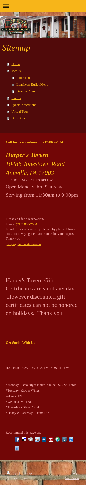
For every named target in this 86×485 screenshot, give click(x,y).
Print (13, 473)
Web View (72, 478)
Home (16, 64)
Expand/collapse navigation (43, 6)
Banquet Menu (26, 91)
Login (75, 473)
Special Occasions (24, 105)
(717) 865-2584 (26, 224)
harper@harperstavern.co (24, 244)
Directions (19, 118)
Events (16, 98)
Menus (16, 71)
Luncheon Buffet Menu (32, 84)
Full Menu (23, 77)
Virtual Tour (20, 111)
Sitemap (26, 473)
